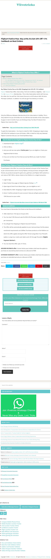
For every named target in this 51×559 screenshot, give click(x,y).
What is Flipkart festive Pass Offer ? (12, 78)
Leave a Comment (46, 43)
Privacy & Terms (41, 557)
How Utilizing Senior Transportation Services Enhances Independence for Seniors (21, 429)
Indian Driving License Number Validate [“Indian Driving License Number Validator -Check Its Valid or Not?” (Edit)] (13, 550)
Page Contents (7, 76)
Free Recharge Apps (7, 482)
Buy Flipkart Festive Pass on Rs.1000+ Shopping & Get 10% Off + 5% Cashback (25, 80)
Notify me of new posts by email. (11, 367)
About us (28, 557)
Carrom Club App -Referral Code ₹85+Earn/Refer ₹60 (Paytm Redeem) (26, 458)
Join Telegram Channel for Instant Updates (26, 275)
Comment (5, 324)
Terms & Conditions (10, 85)
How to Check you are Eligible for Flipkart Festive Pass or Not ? (21, 82)
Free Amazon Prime (7, 478)
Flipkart (3, 92)
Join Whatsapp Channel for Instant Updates (25, 47)
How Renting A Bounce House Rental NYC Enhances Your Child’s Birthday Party (20, 439)
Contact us (34, 557)
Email (4, 356)
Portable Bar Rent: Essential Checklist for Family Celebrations (16, 443)
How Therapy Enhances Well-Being (9, 426)
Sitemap (48, 557)
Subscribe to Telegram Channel (30, 507)
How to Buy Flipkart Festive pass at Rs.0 (14, 84)
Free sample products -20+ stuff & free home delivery (25, 452)
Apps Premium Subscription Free (10, 486)
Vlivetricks (25, 4)
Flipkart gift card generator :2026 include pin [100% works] (24, 462)
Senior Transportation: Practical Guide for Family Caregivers (15, 433)
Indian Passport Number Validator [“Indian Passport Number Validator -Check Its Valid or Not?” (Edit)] (12, 548)
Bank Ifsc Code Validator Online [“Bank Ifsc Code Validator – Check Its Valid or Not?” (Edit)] (11, 545)
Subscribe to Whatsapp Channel (10, 507)
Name (4, 348)
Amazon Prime (9, 94)
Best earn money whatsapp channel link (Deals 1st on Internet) (20, 455)
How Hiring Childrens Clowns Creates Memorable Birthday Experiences (18, 436)
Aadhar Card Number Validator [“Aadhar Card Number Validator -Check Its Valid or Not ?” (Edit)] (11, 547)
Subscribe (25, 310)
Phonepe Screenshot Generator (10, 471)
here (35, 183)
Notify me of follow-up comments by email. (13, 364)
